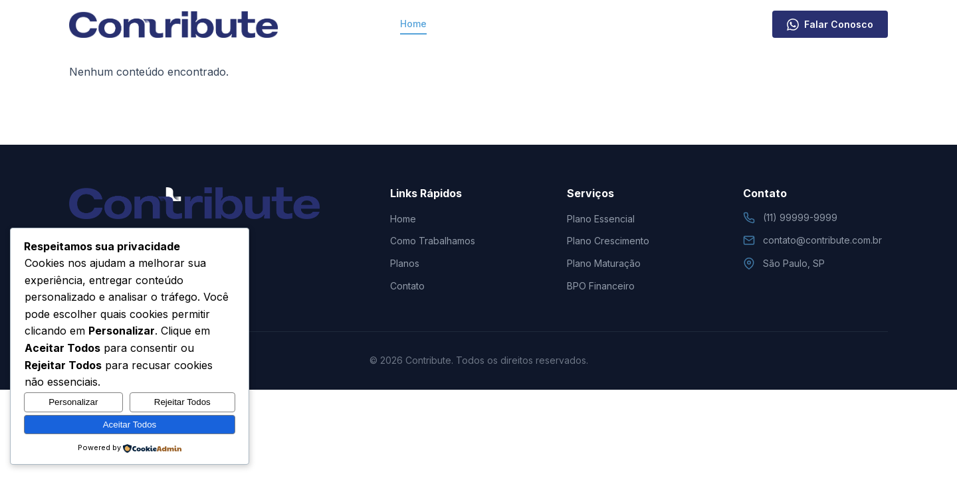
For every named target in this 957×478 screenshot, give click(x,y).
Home (413, 23)
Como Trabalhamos (493, 23)
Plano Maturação (604, 263)
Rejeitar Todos (182, 402)
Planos (575, 23)
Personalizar (73, 402)
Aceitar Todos (130, 425)
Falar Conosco (830, 25)
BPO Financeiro (601, 285)
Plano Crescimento (608, 240)
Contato (631, 23)
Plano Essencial (601, 218)
